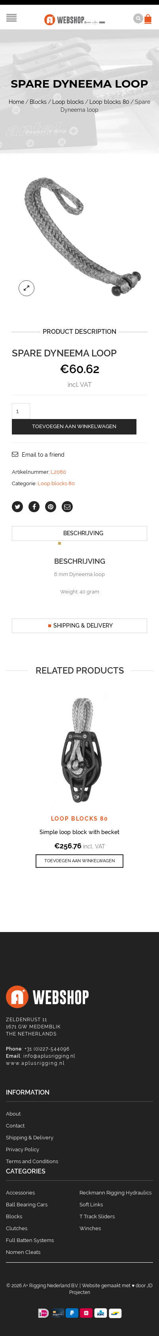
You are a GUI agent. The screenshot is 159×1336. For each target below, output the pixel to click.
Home (16, 102)
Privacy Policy (22, 1149)
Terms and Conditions (32, 1161)
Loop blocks (68, 102)
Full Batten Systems (30, 1240)
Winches (90, 1228)
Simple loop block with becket (79, 832)
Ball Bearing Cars (26, 1205)
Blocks (38, 102)
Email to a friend (43, 455)
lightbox (26, 288)
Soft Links (91, 1205)
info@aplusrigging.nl (49, 1056)
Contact (15, 1126)
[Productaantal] (21, 411)
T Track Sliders (97, 1216)
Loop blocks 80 (109, 102)
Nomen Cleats (23, 1252)
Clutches (16, 1228)
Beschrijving (83, 533)
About (13, 1114)
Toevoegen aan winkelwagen (74, 426)
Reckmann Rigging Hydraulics (115, 1193)
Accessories (20, 1193)
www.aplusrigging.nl (35, 1063)
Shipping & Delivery (83, 625)
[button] (79, 861)
